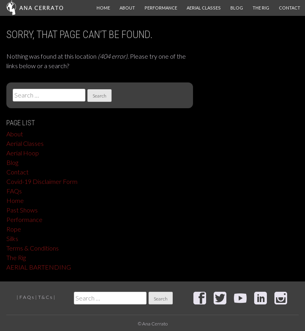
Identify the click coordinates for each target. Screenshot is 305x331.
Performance (161, 7)
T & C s (45, 297)
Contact (289, 7)
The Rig (261, 7)
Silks (12, 238)
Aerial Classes (204, 7)
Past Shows (22, 210)
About (127, 7)
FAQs (14, 191)
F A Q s (26, 297)
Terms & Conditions (32, 248)
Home (103, 7)
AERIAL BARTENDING (38, 267)
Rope (13, 229)
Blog (236, 7)
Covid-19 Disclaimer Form (41, 181)
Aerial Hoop (22, 153)
